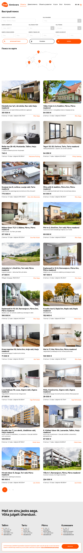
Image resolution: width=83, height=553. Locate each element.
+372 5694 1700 (8, 533)
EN (78, 4)
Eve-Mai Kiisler (35, 237)
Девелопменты (32, 4)
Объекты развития (45, 4)
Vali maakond (62, 20)
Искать (64, 41)
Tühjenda (38, 41)
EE (76, 4)
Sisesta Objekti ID (14, 27)
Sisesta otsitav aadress (19, 20)
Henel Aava (77, 318)
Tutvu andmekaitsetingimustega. (50, 547)
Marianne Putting (34, 156)
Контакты (67, 4)
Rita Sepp (36, 116)
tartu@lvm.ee (27, 534)
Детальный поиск (12, 41)
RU (81, 4)
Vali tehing (68, 27)
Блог (61, 4)
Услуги (55, 4)
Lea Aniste (36, 482)
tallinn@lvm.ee (7, 534)
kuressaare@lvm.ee (68, 534)
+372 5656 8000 (48, 533)
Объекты (23, 4)
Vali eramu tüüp (41, 27)
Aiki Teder (37, 359)
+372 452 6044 (67, 533)
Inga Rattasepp (35, 400)
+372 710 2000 (27, 533)
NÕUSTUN (70, 546)
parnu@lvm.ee (47, 534)
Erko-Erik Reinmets (34, 197)
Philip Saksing (76, 156)
